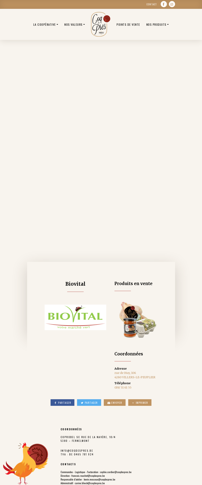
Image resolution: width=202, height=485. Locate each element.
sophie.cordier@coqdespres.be (116, 472)
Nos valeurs (73, 24)
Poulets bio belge (100, 24)
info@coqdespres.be (77, 450)
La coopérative (44, 24)
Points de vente (128, 24)
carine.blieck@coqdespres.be (90, 483)
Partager (62, 402)
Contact (152, 4)
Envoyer (114, 402)
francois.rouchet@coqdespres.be (88, 475)
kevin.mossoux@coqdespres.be (99, 479)
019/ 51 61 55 (123, 387)
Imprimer (140, 402)
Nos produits (156, 24)
